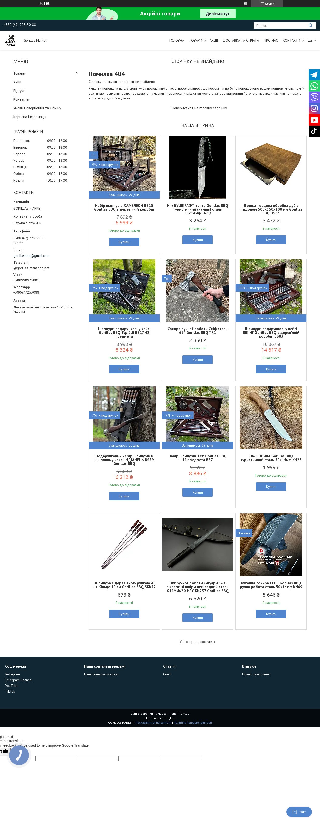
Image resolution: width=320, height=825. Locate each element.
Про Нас (271, 40)
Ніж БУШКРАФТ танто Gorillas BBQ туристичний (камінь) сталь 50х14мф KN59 (197, 209)
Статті (167, 674)
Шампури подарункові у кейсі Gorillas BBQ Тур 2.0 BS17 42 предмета (124, 332)
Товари (195, 40)
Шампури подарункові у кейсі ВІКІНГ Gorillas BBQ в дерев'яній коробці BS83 (271, 332)
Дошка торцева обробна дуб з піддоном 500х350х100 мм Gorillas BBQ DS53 (271, 209)
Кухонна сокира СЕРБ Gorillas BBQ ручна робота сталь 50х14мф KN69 (271, 585)
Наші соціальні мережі (101, 674)
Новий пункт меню (256, 674)
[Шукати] (310, 25)
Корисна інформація (29, 116)
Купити (124, 242)
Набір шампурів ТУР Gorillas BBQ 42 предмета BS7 (197, 458)
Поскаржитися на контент (153, 722)
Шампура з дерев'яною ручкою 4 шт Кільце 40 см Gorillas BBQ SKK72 (124, 585)
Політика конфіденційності (193, 722)
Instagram (12, 674)
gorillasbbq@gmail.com (31, 255)
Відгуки (19, 90)
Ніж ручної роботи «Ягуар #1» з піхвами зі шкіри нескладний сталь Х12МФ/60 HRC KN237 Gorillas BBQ (198, 587)
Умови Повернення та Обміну (37, 108)
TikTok (10, 691)
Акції (214, 40)
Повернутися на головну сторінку (199, 108)
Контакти (291, 40)
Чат (299, 812)
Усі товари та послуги (196, 642)
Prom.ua (183, 713)
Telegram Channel (19, 680)
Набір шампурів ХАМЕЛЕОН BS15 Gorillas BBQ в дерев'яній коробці (124, 207)
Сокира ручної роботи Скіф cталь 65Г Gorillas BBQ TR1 (197, 330)
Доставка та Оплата (241, 40)
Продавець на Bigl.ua (160, 718)
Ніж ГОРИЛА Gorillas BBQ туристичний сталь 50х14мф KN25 (271, 458)
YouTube (11, 685)
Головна (176, 40)
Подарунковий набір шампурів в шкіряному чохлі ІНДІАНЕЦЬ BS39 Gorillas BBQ (124, 459)
